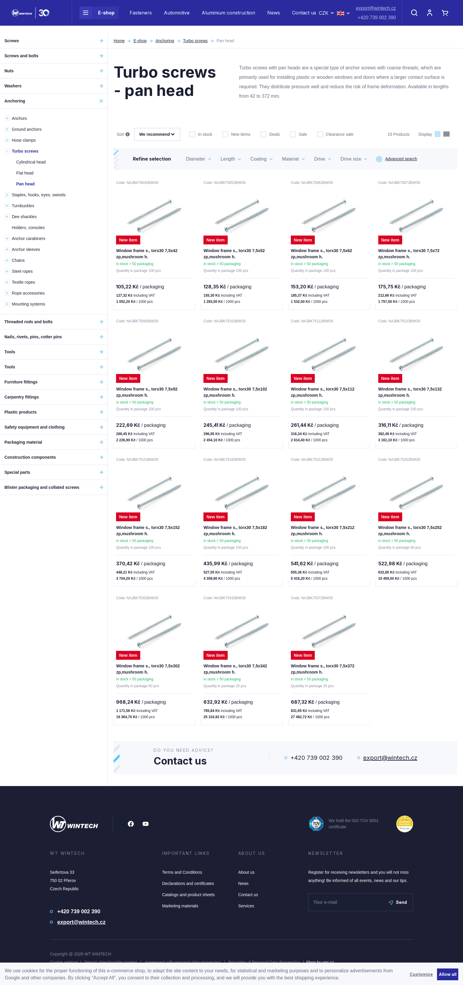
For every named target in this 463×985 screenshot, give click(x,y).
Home (119, 40)
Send (398, 904)
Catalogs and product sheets (188, 897)
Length (228, 158)
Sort (123, 134)
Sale (298, 133)
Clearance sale (335, 133)
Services (246, 908)
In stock (200, 133)
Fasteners (141, 16)
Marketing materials (180, 908)
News (273, 16)
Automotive (177, 16)
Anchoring (165, 40)
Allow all (448, 974)
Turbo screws (195, 40)
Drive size (350, 158)
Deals (270, 133)
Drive (319, 158)
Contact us (304, 16)
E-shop (97, 16)
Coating (258, 158)
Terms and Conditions (182, 874)
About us (246, 874)
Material (290, 158)
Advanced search (396, 159)
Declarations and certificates (188, 885)
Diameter (195, 158)
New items (236, 133)
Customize (421, 974)
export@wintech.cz (376, 11)
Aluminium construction (228, 16)
